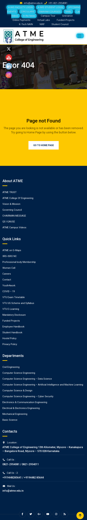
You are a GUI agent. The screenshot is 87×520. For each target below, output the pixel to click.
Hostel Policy (9, 338)
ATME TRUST (9, 192)
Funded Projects (11, 320)
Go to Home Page (43, 145)
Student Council (60, 24)
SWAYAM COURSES (50, 11)
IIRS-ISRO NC (9, 256)
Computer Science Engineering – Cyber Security (27, 396)
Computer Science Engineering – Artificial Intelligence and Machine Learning (42, 384)
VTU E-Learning (10, 309)
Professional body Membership (19, 262)
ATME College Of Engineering (17, 198)
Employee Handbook (13, 326)
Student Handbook (12, 332)
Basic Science (9, 419)
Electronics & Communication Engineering (24, 402)
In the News (29, 16)
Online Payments (21, 20)
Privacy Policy (9, 344)
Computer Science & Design (17, 390)
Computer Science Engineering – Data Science (27, 378)
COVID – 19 (8, 291)
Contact (6, 279)
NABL (68, 11)
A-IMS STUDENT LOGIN (50, 7)
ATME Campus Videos (14, 227)
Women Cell (8, 267)
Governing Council (12, 209)
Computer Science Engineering (18, 372)
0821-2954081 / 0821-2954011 (20, 464)
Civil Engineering (11, 367)
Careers (6, 273)
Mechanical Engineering (14, 414)
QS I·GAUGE (8, 221)
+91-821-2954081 (57, 3)
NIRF (42, 24)
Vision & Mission (11, 204)
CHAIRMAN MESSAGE (14, 215)
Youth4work (8, 285)
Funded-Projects (65, 20)
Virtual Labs (43, 20)
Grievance (67, 15)
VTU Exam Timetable (13, 297)
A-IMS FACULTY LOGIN (20, 7)
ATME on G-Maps (11, 250)
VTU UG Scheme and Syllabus (18, 303)
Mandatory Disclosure (14, 314)
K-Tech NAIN (26, 24)
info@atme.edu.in (33, 3)
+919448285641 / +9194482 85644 (23, 477)
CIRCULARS (27, 11)
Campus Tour (48, 15)
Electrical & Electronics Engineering (21, 408)
